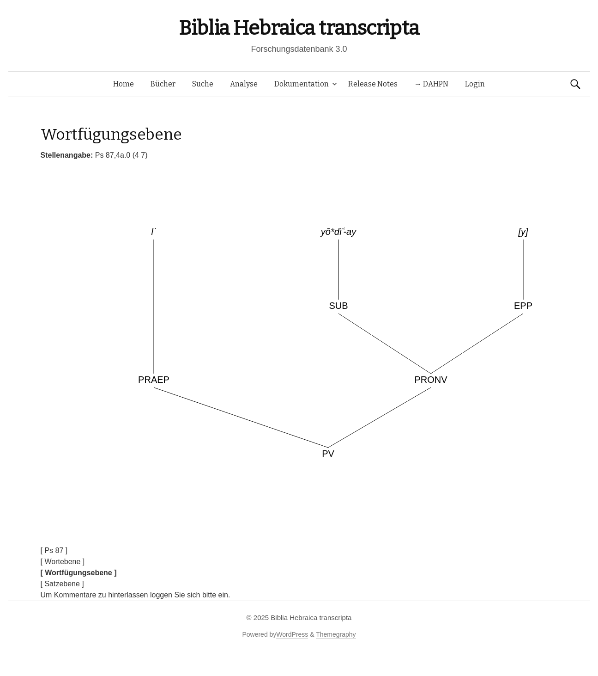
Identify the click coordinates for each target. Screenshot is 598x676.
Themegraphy (336, 634)
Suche (202, 84)
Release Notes (373, 84)
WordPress (292, 634)
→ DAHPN (431, 84)
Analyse (244, 84)
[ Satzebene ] (62, 584)
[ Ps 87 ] (54, 550)
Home (123, 84)
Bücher (163, 84)
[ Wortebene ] (63, 561)
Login (475, 84)
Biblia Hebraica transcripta (299, 28)
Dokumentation (301, 84)
